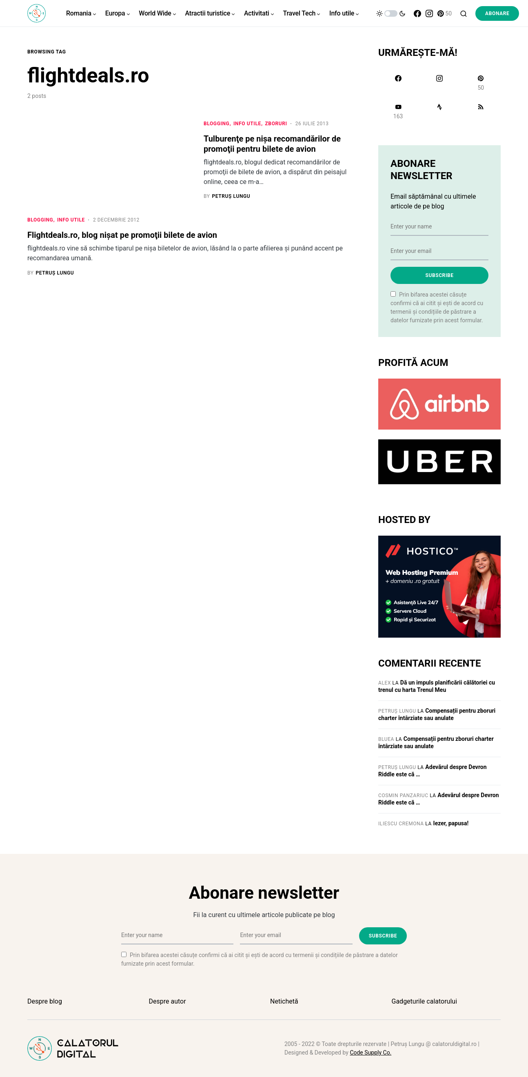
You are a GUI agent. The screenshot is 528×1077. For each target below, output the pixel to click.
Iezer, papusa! (451, 823)
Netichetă (284, 1001)
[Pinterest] (444, 13)
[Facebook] (417, 13)
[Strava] (439, 111)
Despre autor (167, 1001)
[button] (391, 13)
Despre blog (44, 1001)
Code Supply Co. (370, 1052)
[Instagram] (429, 13)
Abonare (497, 13)
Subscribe (439, 275)
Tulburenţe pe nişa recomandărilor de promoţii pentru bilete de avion (272, 144)
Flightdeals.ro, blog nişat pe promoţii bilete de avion (122, 236)
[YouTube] (398, 111)
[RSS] (480, 111)
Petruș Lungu (397, 711)
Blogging (216, 123)
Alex (384, 683)
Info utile (247, 123)
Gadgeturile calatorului (424, 1001)
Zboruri (276, 123)
